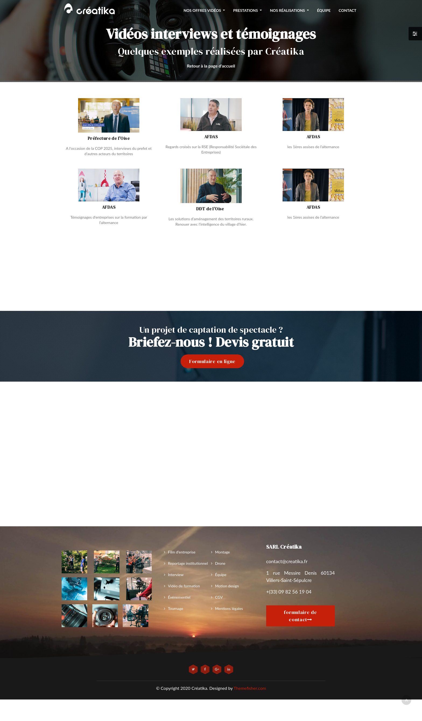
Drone (220, 563)
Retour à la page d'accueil (211, 65)
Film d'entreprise (181, 552)
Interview (176, 574)
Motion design (227, 586)
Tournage (175, 608)
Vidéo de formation (184, 586)
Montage (222, 552)
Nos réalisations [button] (288, 10)
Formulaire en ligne (212, 361)
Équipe (220, 574)
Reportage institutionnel (188, 563)
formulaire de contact (300, 616)
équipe (323, 10)
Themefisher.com (250, 688)
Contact (347, 10)
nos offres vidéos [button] (203, 10)
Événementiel (179, 597)
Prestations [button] (246, 10)
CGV (219, 597)
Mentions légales (229, 608)
